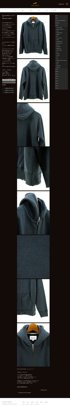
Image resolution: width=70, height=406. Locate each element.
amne (57, 51)
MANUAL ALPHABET (59, 29)
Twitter (23, 404)
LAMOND (58, 34)
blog (39, 10)
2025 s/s (56, 73)
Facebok (27, 404)
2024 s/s (56, 78)
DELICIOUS (58, 46)
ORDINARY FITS (59, 41)
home (15, 10)
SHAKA (57, 62)
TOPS (56, 15)
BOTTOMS (57, 22)
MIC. (57, 36)
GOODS (56, 25)
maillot (57, 39)
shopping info (61, 4)
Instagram (31, 404)
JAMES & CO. (58, 48)
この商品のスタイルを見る (9, 92)
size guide (4, 84)
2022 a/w (56, 85)
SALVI (57, 63)
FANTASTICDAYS (59, 32)
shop (46, 10)
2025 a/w (56, 71)
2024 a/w (56, 76)
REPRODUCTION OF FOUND (61, 60)
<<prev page (20, 392)
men (23, 10)
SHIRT (56, 18)
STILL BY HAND (59, 27)
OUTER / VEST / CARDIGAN (60, 20)
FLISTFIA (58, 55)
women (30, 10)
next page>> (29, 392)
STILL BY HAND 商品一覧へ (22, 386)
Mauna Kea (58, 67)
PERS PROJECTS (59, 43)
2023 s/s (56, 83)
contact (54, 10)
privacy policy (37, 404)
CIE (57, 58)
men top (24, 392)
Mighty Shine (58, 65)
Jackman (57, 53)
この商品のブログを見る (8, 90)
